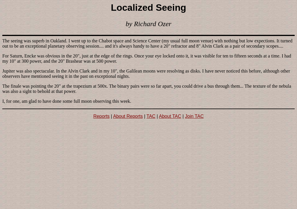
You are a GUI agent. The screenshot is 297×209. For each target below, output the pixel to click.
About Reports (128, 116)
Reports (101, 116)
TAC (150, 116)
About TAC (170, 116)
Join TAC (194, 116)
